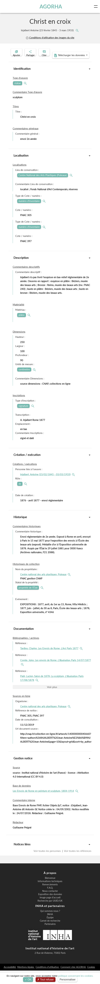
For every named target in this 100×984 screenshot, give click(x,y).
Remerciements (50, 898)
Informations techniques (50, 895)
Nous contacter (50, 904)
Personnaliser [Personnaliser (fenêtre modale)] (68, 979)
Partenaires (50, 937)
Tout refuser (45, 979)
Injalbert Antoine (47, 30)
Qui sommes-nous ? (50, 924)
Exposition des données (50, 908)
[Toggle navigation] (96, 6)
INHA (50, 928)
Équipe (50, 931)
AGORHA (51, 6)
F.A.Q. (50, 901)
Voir (52, 700)
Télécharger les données (49, 69)
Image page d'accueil (50, 911)
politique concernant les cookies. (75, 975)
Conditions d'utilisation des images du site (50, 37)
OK (28, 979)
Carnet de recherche (50, 934)
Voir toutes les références (77, 864)
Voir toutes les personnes (47, 864)
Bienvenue (50, 891)
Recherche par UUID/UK (50, 914)
